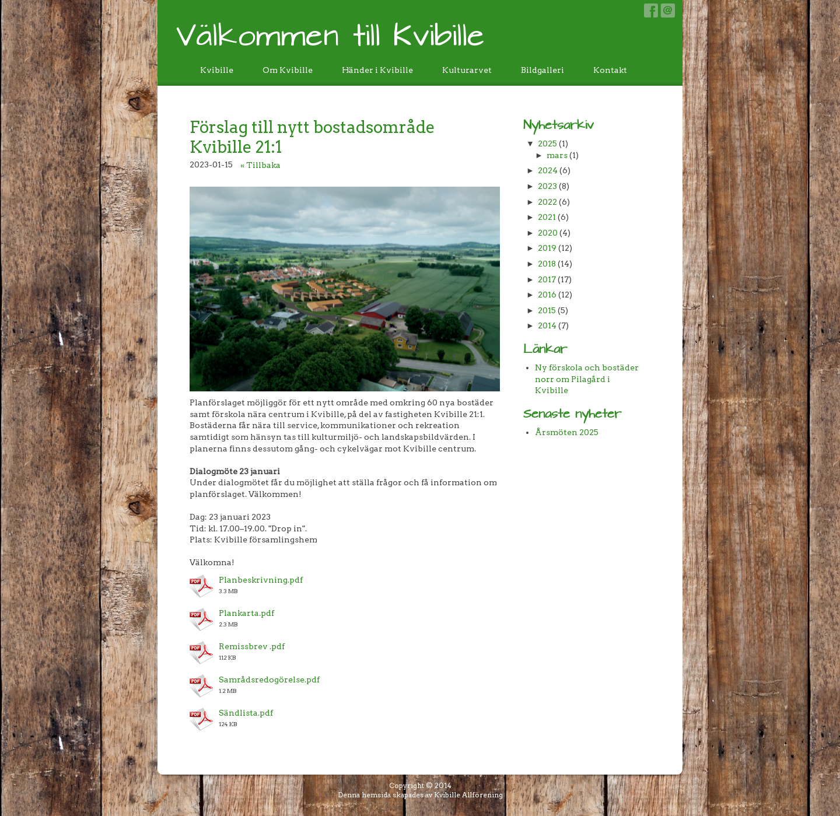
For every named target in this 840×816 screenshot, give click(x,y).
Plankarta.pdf (246, 613)
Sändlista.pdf (246, 712)
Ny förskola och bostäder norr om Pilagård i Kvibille (587, 379)
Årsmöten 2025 (566, 432)
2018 (547, 263)
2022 (547, 201)
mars (557, 155)
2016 (547, 294)
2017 (547, 279)
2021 (547, 217)
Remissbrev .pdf (252, 646)
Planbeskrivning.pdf (261, 579)
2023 (547, 186)
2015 (547, 310)
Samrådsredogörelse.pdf (269, 679)
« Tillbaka (260, 165)
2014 (547, 325)
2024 (548, 170)
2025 (547, 143)
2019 (547, 248)
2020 (548, 232)
